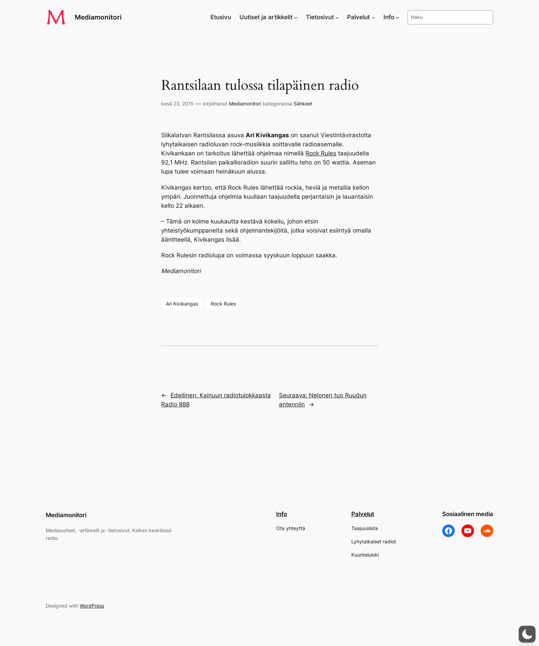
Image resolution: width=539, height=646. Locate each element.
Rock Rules (321, 153)
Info (281, 514)
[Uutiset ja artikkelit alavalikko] (295, 17)
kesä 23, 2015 (177, 104)
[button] (527, 634)
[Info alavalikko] (397, 17)
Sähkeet (303, 104)
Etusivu (220, 17)
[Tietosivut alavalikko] (337, 17)
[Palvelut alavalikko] (373, 17)
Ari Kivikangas (182, 304)
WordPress (92, 606)
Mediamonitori (98, 17)
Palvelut (362, 514)
